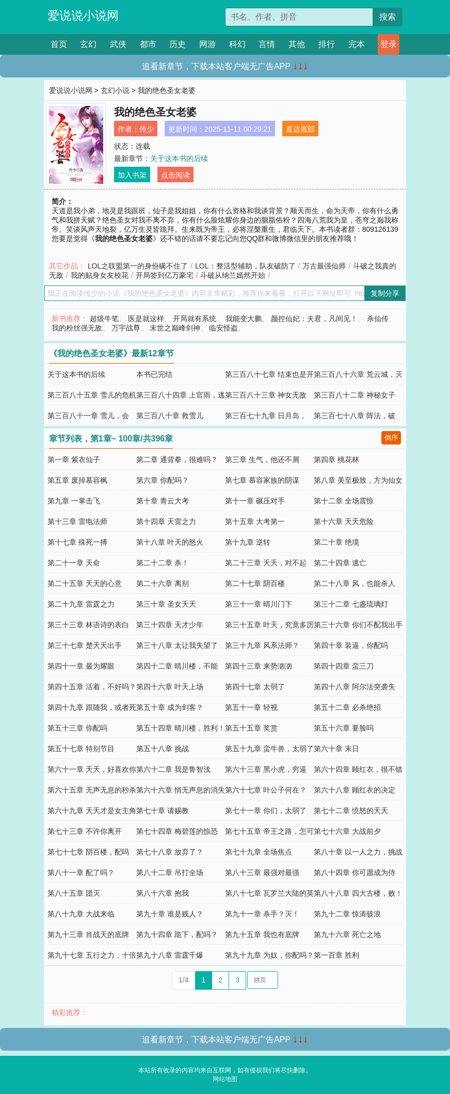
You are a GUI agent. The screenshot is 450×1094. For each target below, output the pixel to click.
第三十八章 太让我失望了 (177, 645)
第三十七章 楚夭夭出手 (84, 645)
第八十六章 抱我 (162, 893)
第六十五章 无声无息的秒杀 (91, 790)
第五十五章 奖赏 (251, 728)
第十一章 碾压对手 (255, 501)
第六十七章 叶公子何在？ (266, 790)
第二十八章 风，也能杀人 (354, 583)
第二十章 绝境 (336, 542)
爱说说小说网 (83, 15)
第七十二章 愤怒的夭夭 (351, 810)
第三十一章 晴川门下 (258, 604)
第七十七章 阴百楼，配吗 (88, 852)
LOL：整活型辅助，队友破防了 (245, 266)
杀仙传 (378, 318)
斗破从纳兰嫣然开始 (232, 275)
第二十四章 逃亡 (340, 563)
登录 (388, 44)
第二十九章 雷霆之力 (81, 604)
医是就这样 (146, 318)
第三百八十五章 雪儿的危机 (91, 395)
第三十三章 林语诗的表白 (88, 625)
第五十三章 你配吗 (77, 728)
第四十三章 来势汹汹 (258, 666)
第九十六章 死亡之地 (347, 934)
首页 (59, 44)
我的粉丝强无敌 (77, 328)
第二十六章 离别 (162, 583)
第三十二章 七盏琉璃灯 (351, 604)
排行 (326, 44)
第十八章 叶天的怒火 (169, 542)
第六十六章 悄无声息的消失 (180, 790)
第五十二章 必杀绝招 (347, 707)
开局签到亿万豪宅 (165, 275)
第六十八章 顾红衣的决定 (354, 790)
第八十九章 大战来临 (81, 914)
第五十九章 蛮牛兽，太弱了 (269, 748)
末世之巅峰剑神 (175, 328)
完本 (356, 44)
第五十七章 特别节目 (81, 748)
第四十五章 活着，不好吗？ (91, 687)
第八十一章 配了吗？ (81, 872)
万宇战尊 (125, 328)
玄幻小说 (115, 90)
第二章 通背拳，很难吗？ (177, 459)
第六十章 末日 (336, 748)
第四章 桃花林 (336, 459)
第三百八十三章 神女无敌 (266, 395)
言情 (267, 44)
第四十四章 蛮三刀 (344, 666)
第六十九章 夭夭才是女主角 (91, 810)
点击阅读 (175, 175)
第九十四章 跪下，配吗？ (177, 934)
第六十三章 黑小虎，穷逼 (266, 769)
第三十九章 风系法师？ (262, 645)
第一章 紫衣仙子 (73, 459)
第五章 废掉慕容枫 (77, 480)
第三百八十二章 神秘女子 (354, 395)
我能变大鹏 (244, 318)
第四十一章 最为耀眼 (81, 666)
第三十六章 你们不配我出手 (358, 625)
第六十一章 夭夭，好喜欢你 (91, 769)
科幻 (237, 44)
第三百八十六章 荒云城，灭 (358, 374)
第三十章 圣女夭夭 (166, 604)
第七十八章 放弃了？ (169, 852)
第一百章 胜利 (336, 955)
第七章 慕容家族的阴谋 (262, 480)
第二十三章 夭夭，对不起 (266, 563)
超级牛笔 (104, 318)
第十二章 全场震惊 (344, 501)
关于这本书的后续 (179, 158)
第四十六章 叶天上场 (169, 687)
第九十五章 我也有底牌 (262, 934)
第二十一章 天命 (73, 563)
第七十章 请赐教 (162, 810)
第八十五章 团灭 (73, 893)
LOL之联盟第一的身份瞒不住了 (138, 266)
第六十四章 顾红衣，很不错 (358, 769)
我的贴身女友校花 (99, 275)
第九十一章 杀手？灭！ (262, 914)
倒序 (391, 437)
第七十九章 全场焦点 (258, 852)
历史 (177, 44)
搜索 (387, 16)
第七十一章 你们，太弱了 (266, 810)
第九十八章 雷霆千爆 (169, 955)
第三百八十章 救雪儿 (169, 415)
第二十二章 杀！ (162, 563)
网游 (207, 44)
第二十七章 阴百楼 (255, 583)
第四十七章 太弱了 (255, 687)
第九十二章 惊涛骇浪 (347, 914)
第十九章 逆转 (247, 542)
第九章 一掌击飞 (73, 501)
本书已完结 (154, 374)
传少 (146, 129)
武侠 (118, 44)
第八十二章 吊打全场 (169, 872)
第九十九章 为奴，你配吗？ (269, 955)
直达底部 (300, 129)
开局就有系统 (194, 318)
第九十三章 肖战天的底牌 (88, 934)
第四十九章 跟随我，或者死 (91, 707)
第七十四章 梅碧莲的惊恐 (177, 831)
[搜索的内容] (299, 17)
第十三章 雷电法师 (77, 521)
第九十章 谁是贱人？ (169, 914)
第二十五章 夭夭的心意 (84, 583)
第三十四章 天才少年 (169, 625)
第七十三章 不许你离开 (84, 831)
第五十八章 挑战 (162, 748)
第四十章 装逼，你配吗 (351, 645)
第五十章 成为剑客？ (169, 707)
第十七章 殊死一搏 (77, 542)
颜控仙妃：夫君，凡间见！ (314, 318)
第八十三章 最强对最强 (262, 872)
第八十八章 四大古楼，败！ (358, 893)
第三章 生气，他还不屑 (262, 459)
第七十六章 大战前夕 (347, 831)
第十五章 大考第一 (255, 521)
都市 (148, 44)
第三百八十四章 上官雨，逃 (180, 395)
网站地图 (225, 1079)
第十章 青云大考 (162, 501)
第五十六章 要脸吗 (344, 728)
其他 (296, 44)
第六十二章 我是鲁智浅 (173, 769)
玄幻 (88, 44)
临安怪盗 (223, 328)
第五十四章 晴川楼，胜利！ (180, 728)
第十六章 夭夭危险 (344, 521)
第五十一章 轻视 (251, 707)
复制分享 (385, 293)
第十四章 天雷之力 (166, 521)
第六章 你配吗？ (162, 480)
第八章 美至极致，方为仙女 (358, 480)
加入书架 (132, 175)
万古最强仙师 (324, 266)
